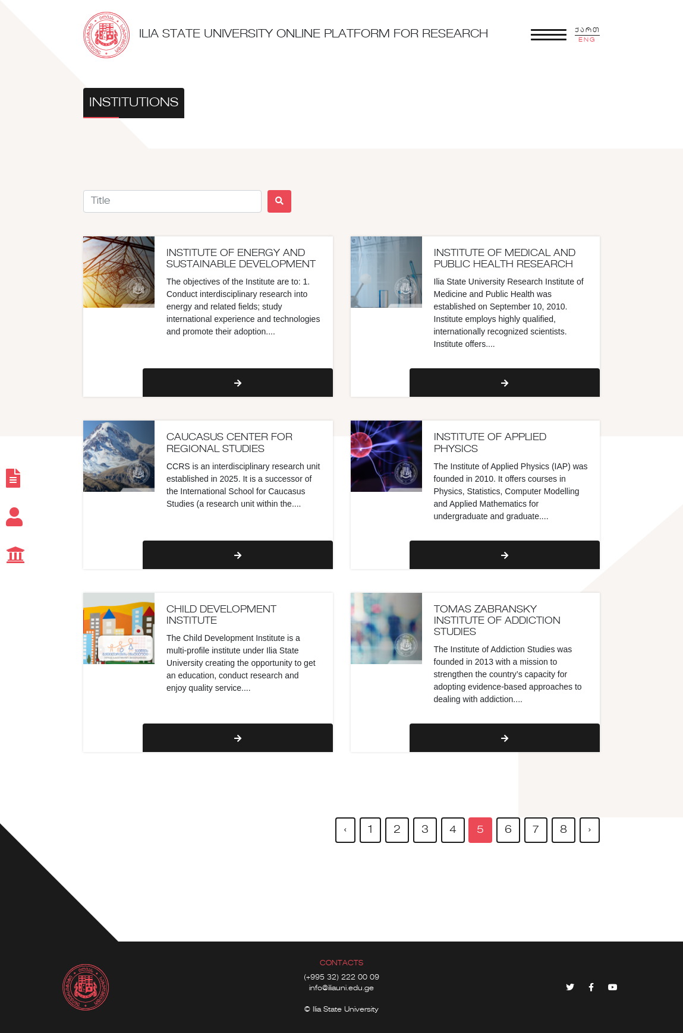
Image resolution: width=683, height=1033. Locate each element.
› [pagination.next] (589, 829)
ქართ (587, 30)
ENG (587, 40)
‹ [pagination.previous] (345, 829)
